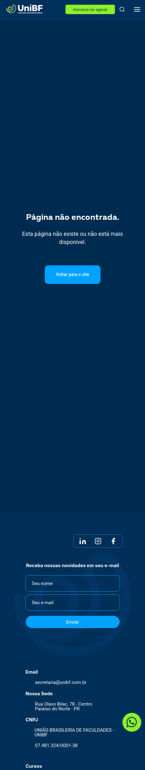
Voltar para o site (72, 274)
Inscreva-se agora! (90, 9)
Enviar (72, 622)
